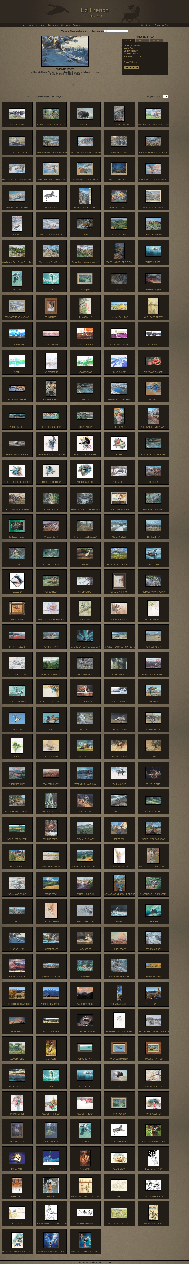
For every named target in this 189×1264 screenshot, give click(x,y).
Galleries (65, 25)
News (42, 25)
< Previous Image (42, 96)
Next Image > (57, 96)
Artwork (33, 25)
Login (110, 1262)
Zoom (26, 96)
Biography (53, 25)
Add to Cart (131, 67)
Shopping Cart (162, 25)
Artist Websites (83, 1262)
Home (23, 25)
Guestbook (146, 25)
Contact (76, 25)
